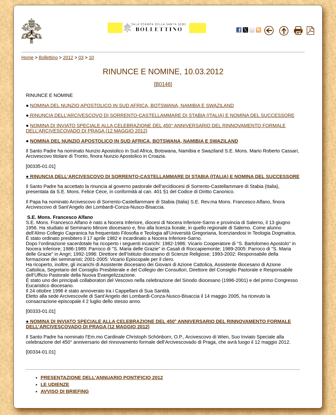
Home (27, 57)
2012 (68, 57)
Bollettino (48, 57)
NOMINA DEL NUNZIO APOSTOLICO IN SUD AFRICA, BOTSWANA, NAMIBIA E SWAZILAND (132, 105)
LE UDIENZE (55, 384)
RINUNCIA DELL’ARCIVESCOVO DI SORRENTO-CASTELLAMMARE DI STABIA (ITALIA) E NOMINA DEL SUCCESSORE (162, 115)
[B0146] (163, 84)
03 (81, 57)
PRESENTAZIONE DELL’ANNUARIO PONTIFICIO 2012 (102, 377)
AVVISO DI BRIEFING (65, 391)
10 (91, 57)
